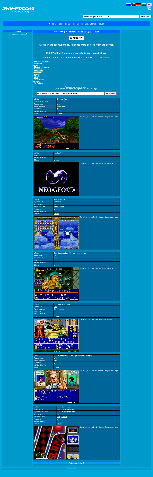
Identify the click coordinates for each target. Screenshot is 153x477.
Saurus (61, 309)
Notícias (53, 24)
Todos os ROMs (104, 57)
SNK (55, 258)
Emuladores (90, 24)
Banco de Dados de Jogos (71, 24)
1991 (58, 104)
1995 (55, 307)
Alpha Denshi (62, 106)
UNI (97, 31)
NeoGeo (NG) (85, 31)
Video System (59, 206)
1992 (55, 358)
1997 (55, 204)
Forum (101, 24)
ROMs (72, 31)
